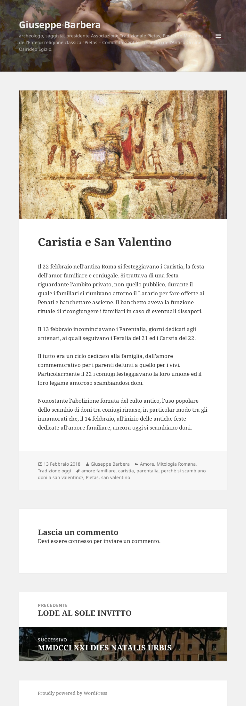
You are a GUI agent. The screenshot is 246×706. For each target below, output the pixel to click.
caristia (126, 471)
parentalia (147, 471)
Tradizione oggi (54, 471)
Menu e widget (218, 44)
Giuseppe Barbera (60, 24)
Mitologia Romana (176, 464)
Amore (147, 464)
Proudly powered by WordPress (72, 693)
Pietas (92, 477)
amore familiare (98, 471)
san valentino (115, 477)
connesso (80, 541)
